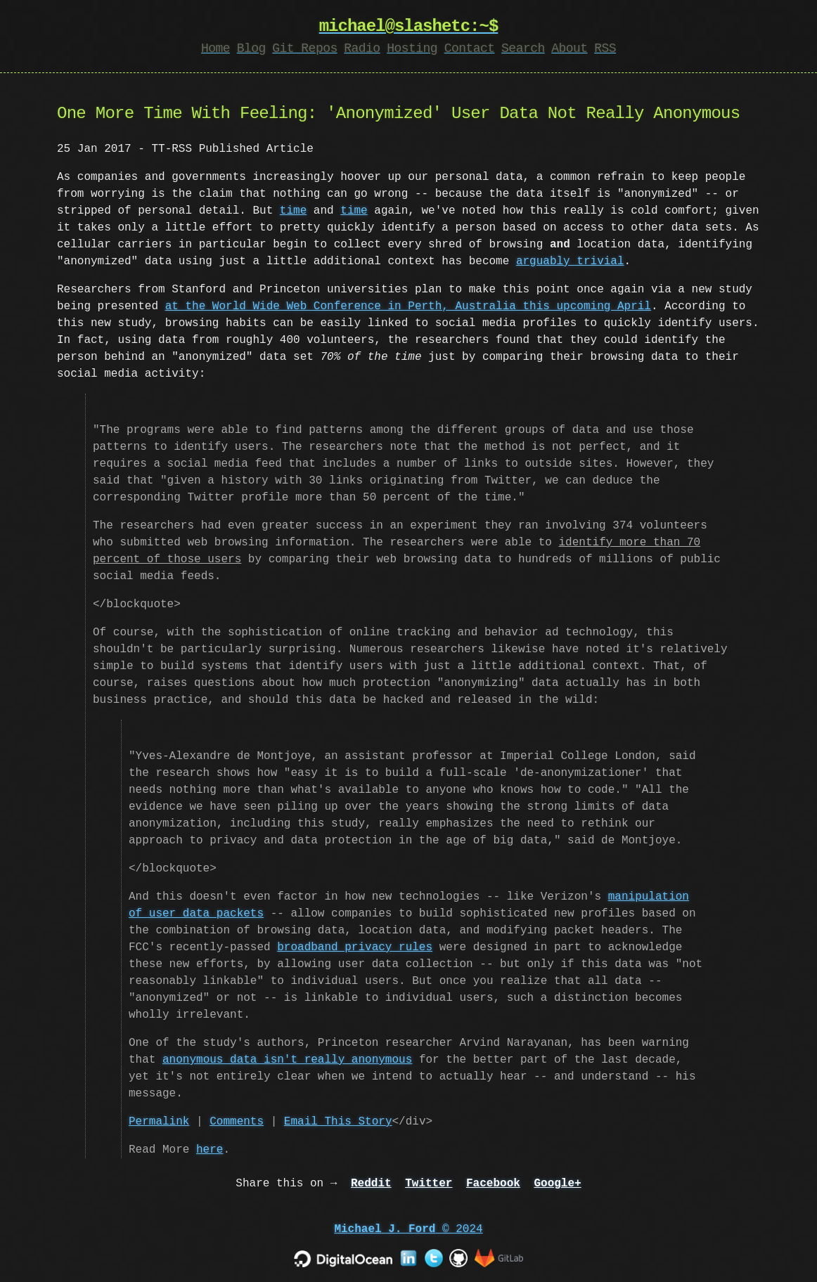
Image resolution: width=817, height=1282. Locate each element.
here (209, 1150)
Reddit (371, 1183)
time (293, 211)
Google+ (557, 1183)
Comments (237, 1121)
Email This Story (338, 1121)
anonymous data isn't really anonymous (287, 1060)
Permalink (159, 1121)
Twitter (428, 1183)
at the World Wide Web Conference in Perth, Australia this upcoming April (408, 306)
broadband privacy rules (354, 947)
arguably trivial (570, 261)
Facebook (493, 1183)
